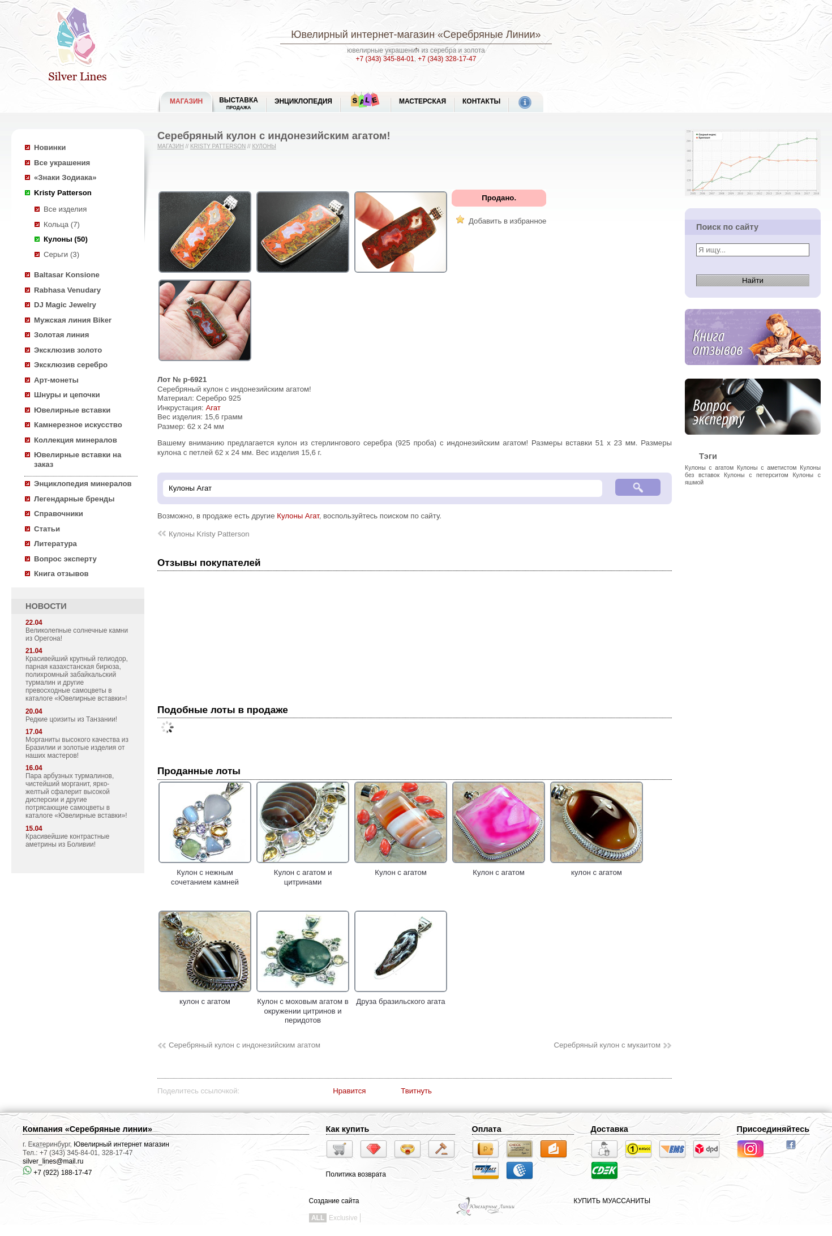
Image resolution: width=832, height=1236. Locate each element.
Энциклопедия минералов (83, 483)
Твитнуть (416, 1091)
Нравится (349, 1091)
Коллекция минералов (75, 440)
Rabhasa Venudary (67, 290)
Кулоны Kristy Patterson (209, 534)
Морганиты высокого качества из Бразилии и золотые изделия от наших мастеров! (76, 747)
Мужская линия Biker (72, 320)
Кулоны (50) (66, 239)
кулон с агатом (596, 868)
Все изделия (65, 209)
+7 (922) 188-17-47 (57, 1173)
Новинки (50, 147)
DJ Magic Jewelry (65, 305)
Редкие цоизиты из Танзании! (71, 719)
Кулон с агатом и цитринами (302, 872)
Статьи (47, 529)
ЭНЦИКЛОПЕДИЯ (303, 101)
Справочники (58, 513)
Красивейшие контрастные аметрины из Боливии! (67, 840)
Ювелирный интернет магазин (121, 1144)
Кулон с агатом (400, 868)
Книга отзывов (61, 573)
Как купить (348, 1129)
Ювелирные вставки (72, 410)
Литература (55, 543)
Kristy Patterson (63, 192)
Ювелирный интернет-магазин (363, 34)
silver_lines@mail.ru (53, 1161)
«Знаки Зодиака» (65, 177)
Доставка (609, 1129)
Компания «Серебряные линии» (87, 1129)
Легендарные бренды (74, 499)
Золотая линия (61, 335)
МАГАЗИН (186, 101)
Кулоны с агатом (709, 467)
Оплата (486, 1129)
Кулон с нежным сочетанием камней (204, 872)
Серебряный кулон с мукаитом (607, 1045)
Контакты (481, 101)
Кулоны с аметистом (767, 467)
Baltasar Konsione (67, 275)
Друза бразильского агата (400, 997)
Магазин (170, 146)
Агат (212, 408)
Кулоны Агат (298, 516)
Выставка (238, 103)
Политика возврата (356, 1174)
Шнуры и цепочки (67, 394)
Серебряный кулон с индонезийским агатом (244, 1045)
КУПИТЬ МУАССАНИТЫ (612, 1201)
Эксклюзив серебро (71, 364)
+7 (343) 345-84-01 (385, 59)
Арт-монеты (56, 380)
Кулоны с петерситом (756, 474)
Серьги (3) (61, 254)
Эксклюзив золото (68, 350)
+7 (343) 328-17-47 (447, 59)
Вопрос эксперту (65, 559)
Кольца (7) (62, 224)
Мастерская (422, 101)
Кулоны (264, 146)
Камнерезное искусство (78, 424)
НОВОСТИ (46, 606)
